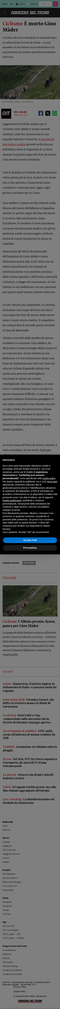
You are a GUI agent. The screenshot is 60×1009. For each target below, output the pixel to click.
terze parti (52, 481)
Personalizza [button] (30, 547)
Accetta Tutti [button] (30, 540)
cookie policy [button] (49, 478)
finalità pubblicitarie (12, 500)
